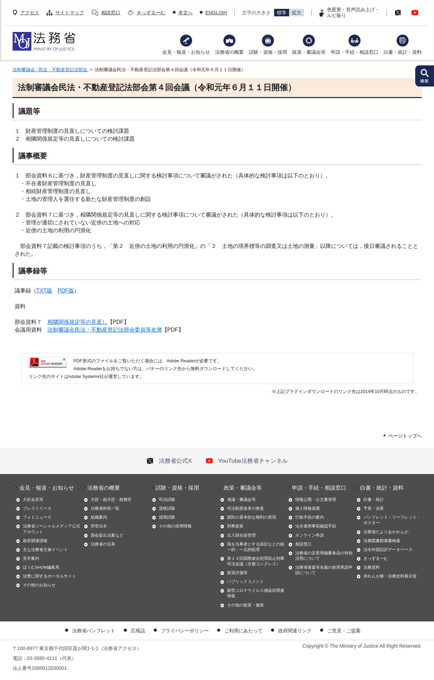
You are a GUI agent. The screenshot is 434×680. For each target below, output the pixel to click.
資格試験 (167, 508)
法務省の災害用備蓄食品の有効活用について (324, 555)
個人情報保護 (307, 508)
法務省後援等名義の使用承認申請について (324, 570)
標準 (281, 12)
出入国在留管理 (241, 535)
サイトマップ (69, 12)
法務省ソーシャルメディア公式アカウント (51, 529)
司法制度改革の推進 (245, 508)
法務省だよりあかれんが (385, 532)
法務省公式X (169, 460)
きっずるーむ (151, 12)
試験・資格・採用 (268, 52)
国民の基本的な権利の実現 (251, 517)
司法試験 (167, 499)
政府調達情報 (35, 541)
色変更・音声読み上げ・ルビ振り (353, 12)
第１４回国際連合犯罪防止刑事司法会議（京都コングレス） (255, 561)
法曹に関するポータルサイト (49, 576)
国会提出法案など (107, 535)
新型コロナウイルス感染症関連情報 (255, 593)
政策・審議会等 (309, 52)
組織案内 (99, 517)
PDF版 (66, 291)
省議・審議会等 (241, 499)
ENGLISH (216, 12)
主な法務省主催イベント (45, 550)
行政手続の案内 (309, 517)
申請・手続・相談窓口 (354, 52)
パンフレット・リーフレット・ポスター (392, 520)
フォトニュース (37, 517)
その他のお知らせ (39, 585)
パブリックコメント (245, 582)
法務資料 (371, 567)
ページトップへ (405, 436)
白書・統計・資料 (403, 52)
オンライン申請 (309, 535)
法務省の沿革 (103, 544)
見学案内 (31, 558)
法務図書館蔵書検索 (381, 541)
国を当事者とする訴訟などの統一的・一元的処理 (255, 547)
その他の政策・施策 (245, 605)
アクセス (29, 12)
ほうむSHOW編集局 (41, 567)
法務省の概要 (229, 52)
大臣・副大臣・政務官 (111, 499)
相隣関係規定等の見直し (77, 322)
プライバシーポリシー (185, 630)
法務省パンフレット (93, 630)
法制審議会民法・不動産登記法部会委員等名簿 (104, 330)
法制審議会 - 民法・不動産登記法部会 (51, 69)
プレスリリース (37, 508)
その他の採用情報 (175, 526)
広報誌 (138, 630)
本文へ (185, 12)
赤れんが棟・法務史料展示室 (390, 576)
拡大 (296, 12)
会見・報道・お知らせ (186, 52)
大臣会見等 (33, 499)
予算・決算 (373, 508)
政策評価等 (237, 573)
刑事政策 (235, 526)
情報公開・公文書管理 (315, 499)
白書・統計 (373, 499)
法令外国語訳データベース (388, 550)
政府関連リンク (295, 630)
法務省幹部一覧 (105, 508)
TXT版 (44, 291)
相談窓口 (110, 12)
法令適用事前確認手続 (315, 526)
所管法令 (99, 526)
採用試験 (167, 517)
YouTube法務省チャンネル (247, 460)
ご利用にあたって (243, 630)
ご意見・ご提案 (344, 630)
